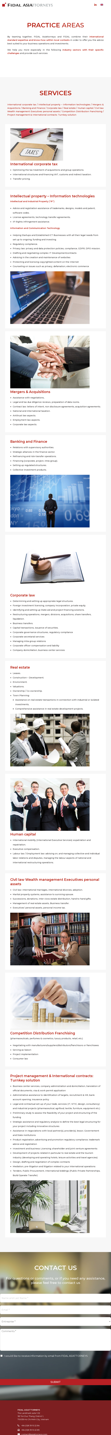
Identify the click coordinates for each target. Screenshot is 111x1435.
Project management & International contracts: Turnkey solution (41, 115)
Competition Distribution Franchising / (83, 111)
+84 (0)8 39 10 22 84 (30, 1425)
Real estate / (71, 108)
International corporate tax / (22, 104)
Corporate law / (55, 108)
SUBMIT (55, 1382)
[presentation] (22, 1372)
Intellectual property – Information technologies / (65, 104)
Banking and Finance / (34, 108)
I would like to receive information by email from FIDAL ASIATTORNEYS (46, 1356)
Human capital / (86, 108)
